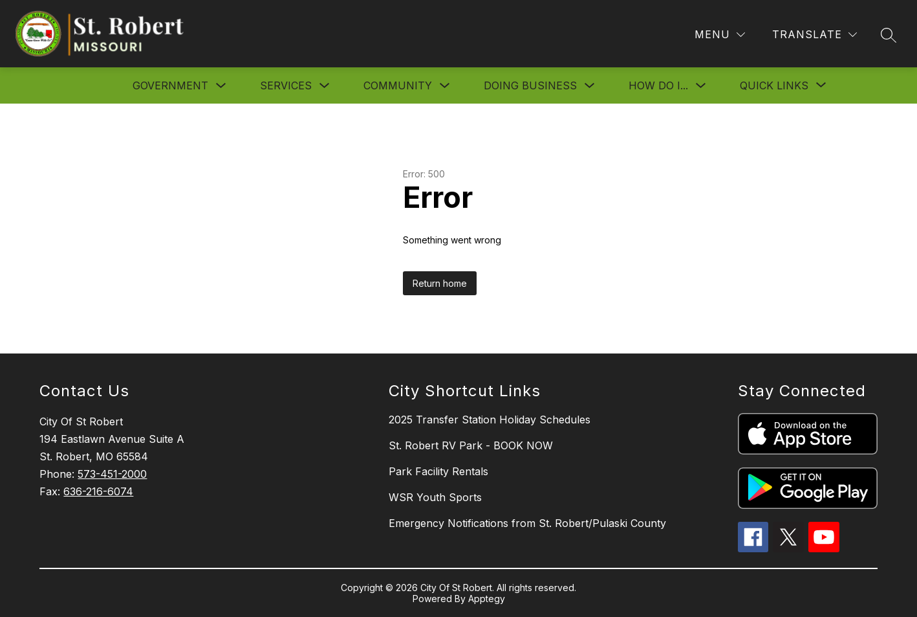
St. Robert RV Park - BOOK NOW (471, 445)
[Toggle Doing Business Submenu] (590, 86)
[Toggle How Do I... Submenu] (701, 86)
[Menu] (719, 35)
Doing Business (530, 85)
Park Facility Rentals (438, 471)
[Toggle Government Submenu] (221, 86)
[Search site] (888, 35)
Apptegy (486, 598)
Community (397, 85)
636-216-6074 (98, 491)
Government (170, 85)
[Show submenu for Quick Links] (774, 85)
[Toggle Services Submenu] (324, 86)
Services (286, 85)
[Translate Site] (814, 35)
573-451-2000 (112, 473)
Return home (440, 283)
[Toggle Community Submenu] (445, 86)
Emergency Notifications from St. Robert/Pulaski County (527, 523)
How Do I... (658, 85)
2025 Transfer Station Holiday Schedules (489, 419)
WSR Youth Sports (435, 497)
